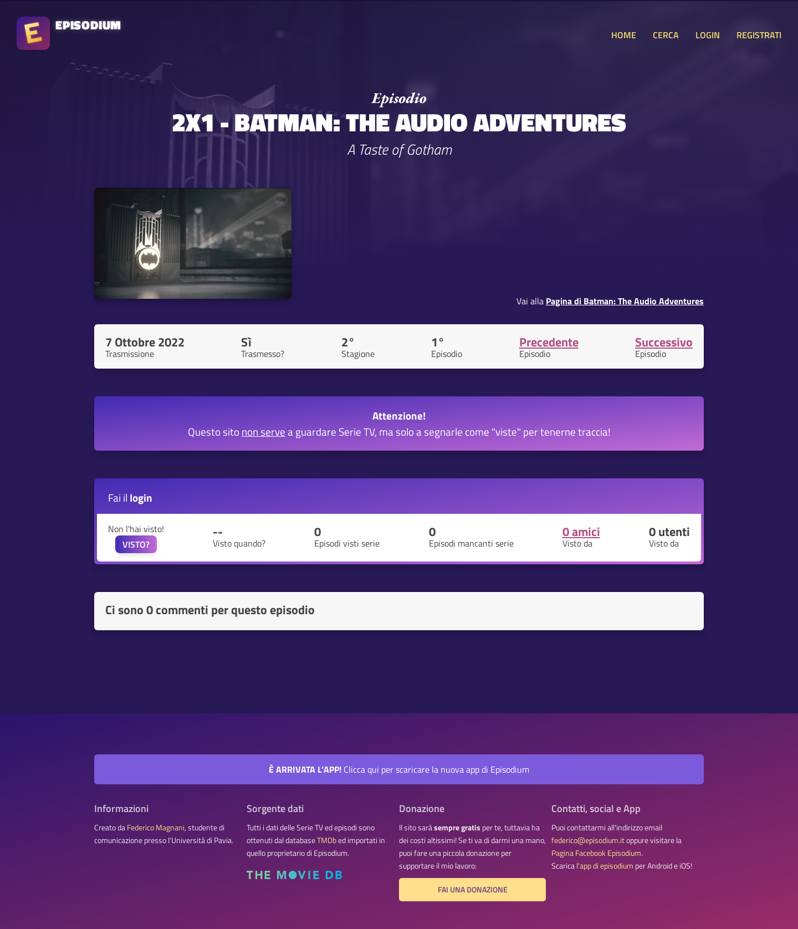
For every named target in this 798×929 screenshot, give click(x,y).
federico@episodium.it (588, 840)
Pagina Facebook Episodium (596, 853)
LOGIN (707, 35)
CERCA (666, 35)
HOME (623, 35)
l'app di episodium (604, 866)
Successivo (664, 342)
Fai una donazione (473, 890)
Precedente (549, 342)
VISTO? (136, 544)
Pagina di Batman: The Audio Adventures (625, 301)
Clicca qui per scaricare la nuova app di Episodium (399, 769)
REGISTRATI (758, 35)
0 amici (581, 531)
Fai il (130, 497)
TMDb (326, 840)
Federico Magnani (156, 827)
